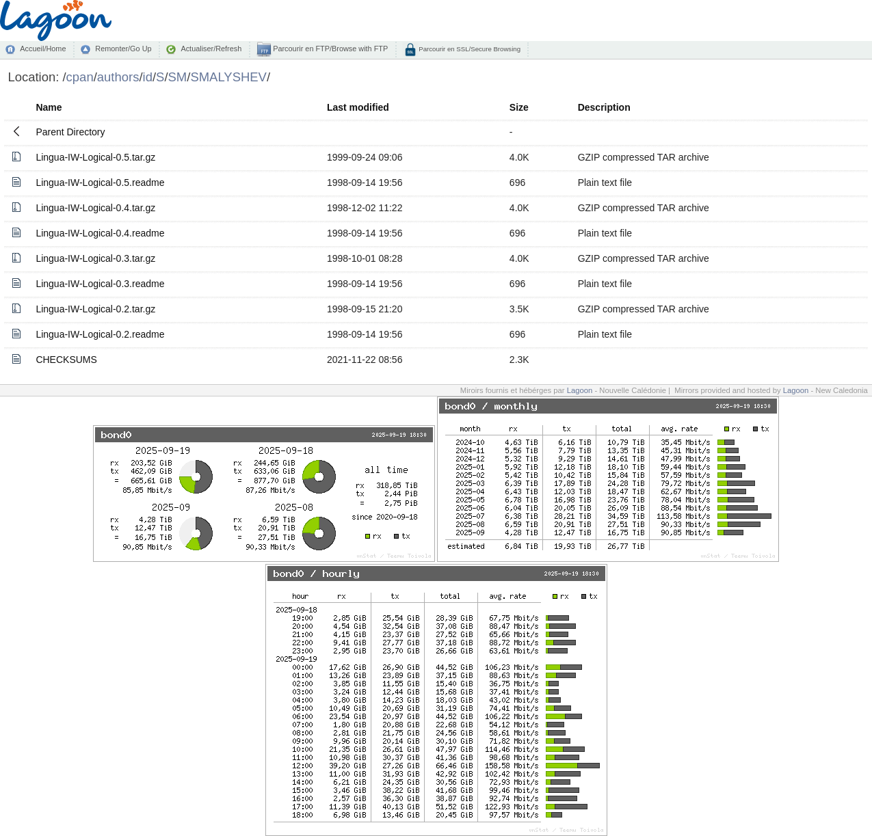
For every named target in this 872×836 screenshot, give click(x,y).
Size (519, 107)
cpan (80, 77)
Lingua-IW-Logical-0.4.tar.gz (95, 207)
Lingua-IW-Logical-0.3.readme (100, 283)
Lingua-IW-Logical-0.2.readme (100, 334)
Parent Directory (70, 131)
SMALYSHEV (228, 77)
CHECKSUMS (66, 359)
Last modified (358, 107)
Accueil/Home (43, 48)
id (148, 77)
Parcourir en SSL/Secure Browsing (468, 49)
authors (118, 77)
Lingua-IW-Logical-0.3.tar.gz (95, 258)
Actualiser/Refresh (211, 48)
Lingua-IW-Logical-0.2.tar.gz (95, 309)
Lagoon (580, 390)
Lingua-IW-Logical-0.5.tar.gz (95, 157)
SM (177, 77)
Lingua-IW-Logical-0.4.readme (100, 233)
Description (604, 107)
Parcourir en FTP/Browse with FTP (329, 48)
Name (49, 107)
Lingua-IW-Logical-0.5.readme (100, 182)
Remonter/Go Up (123, 48)
